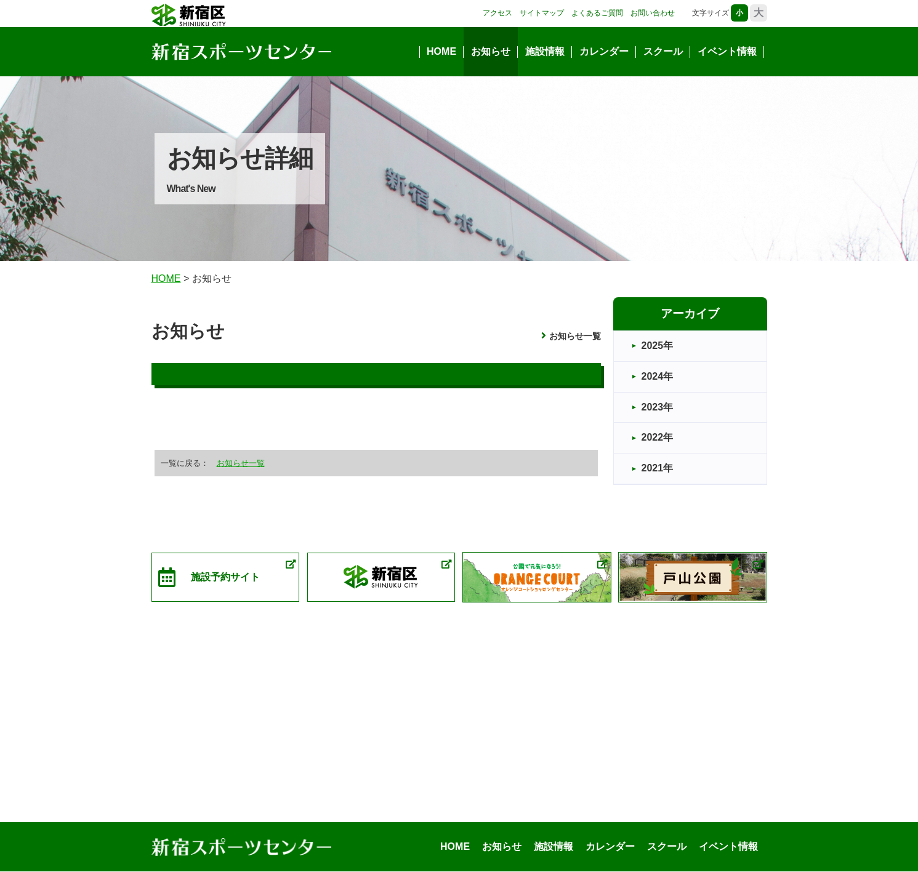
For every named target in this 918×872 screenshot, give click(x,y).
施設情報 (545, 51)
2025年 (658, 345)
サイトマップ (542, 13)
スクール (663, 51)
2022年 (658, 437)
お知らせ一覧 (575, 336)
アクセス (497, 13)
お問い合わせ (652, 13)
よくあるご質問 (597, 13)
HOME (441, 51)
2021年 (658, 468)
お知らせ (490, 51)
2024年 (658, 376)
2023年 (658, 407)
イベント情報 (727, 51)
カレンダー (604, 51)
